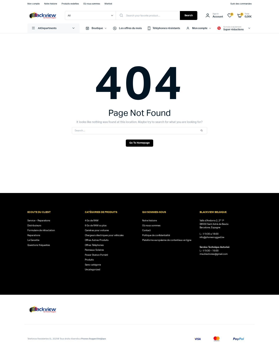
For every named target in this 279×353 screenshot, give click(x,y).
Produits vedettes (70, 4)
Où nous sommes (91, 4)
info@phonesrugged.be (212, 237)
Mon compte (33, 4)
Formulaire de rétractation (41, 230)
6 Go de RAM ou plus (96, 226)
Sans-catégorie (93, 265)
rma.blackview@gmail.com (214, 254)
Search (189, 15)
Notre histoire (50, 4)
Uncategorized (92, 270)
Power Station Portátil (96, 255)
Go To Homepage (139, 143)
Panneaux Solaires (94, 250)
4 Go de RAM (92, 221)
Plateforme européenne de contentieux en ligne (166, 240)
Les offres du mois (127, 28)
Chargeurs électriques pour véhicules (104, 235)
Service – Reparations (38, 221)
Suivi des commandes (241, 4)
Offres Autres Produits (97, 240)
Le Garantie (33, 240)
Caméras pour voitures (97, 230)
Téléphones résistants (163, 28)
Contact (146, 230)
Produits (89, 260)
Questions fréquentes (38, 245)
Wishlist (108, 4)
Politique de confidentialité (156, 235)
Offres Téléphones (94, 245)
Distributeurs (34, 226)
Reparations (33, 235)
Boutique (94, 28)
